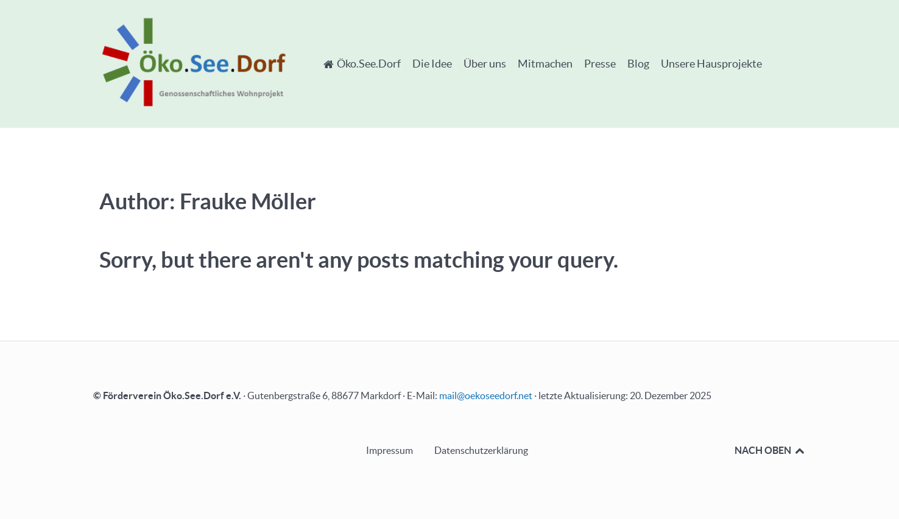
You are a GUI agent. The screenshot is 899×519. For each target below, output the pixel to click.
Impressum (389, 450)
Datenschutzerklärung (481, 450)
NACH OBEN (770, 450)
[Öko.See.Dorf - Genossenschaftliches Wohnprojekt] (193, 61)
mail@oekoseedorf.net (485, 395)
